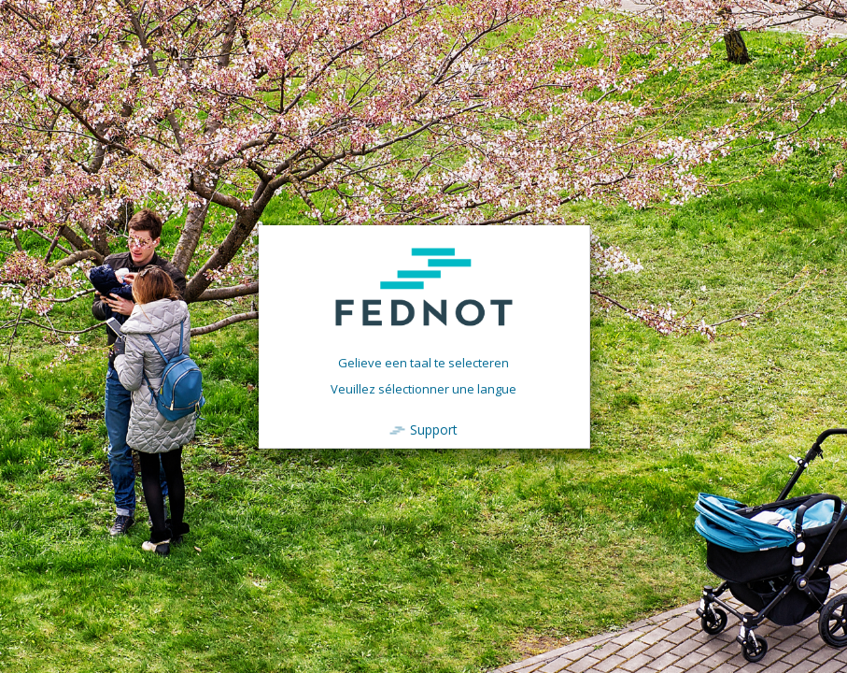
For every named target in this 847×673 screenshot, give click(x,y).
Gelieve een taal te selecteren (423, 362)
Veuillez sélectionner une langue (423, 388)
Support (434, 429)
